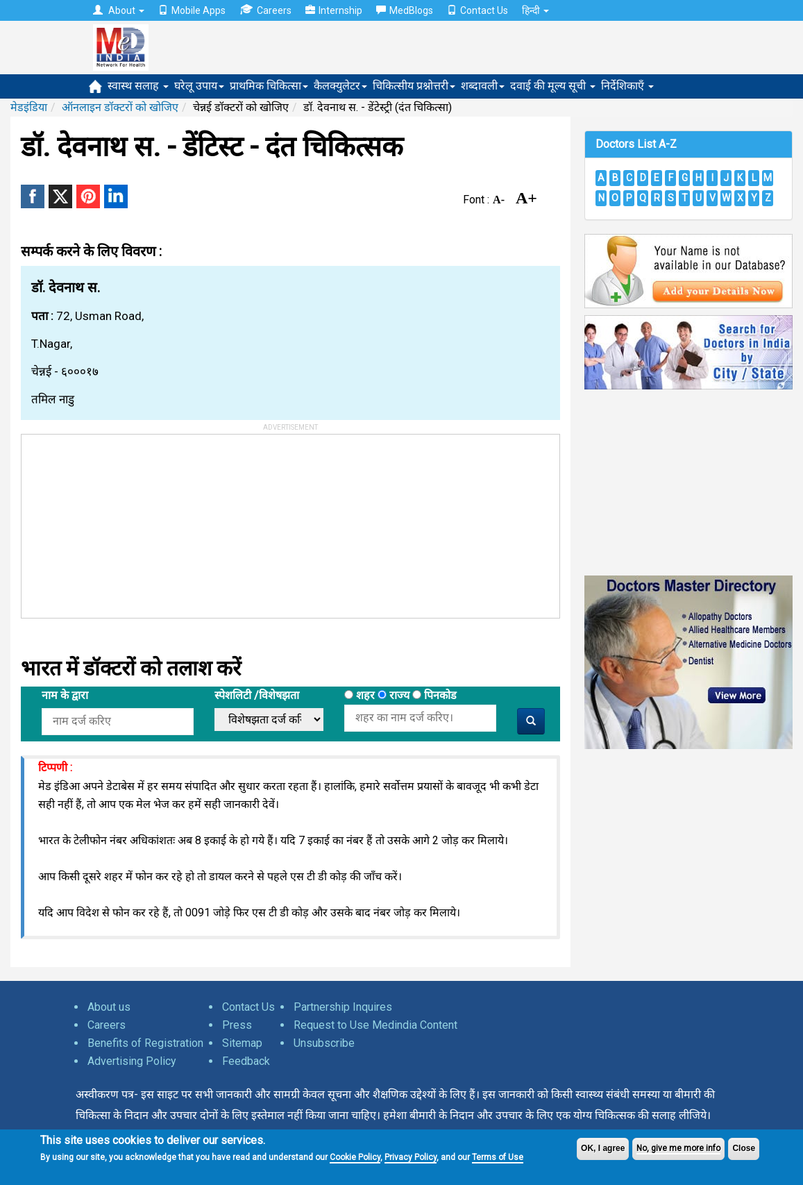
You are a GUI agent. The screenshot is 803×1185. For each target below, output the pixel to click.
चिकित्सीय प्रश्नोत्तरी (414, 85)
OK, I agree (603, 1148)
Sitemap (242, 1043)
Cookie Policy (355, 1157)
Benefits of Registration (145, 1043)
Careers (265, 10)
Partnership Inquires (343, 1007)
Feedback (246, 1061)
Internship (333, 10)
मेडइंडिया (28, 107)
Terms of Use (497, 1157)
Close (743, 1148)
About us (108, 1007)
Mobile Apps (192, 10)
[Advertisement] (126, 521)
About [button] (118, 10)
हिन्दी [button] (535, 10)
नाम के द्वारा (65, 695)
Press (237, 1025)
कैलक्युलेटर (340, 85)
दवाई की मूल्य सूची (552, 85)
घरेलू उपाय (199, 85)
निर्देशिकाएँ (627, 85)
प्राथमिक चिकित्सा (269, 85)
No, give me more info (678, 1148)
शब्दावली (483, 85)
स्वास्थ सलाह (138, 85)
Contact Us (477, 10)
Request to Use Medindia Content (375, 1025)
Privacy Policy (410, 1157)
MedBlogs (404, 10)
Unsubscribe (324, 1043)
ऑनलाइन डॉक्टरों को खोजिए (120, 107)
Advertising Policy (131, 1061)
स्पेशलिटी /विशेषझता (256, 695)
